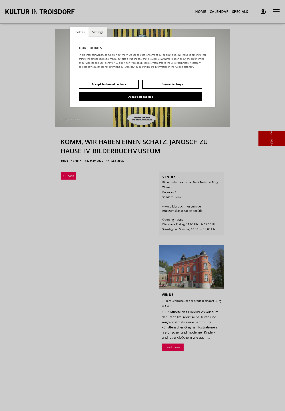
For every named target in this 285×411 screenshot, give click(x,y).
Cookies (79, 32)
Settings (97, 32)
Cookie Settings (172, 84)
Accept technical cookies (109, 84)
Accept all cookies (140, 96)
